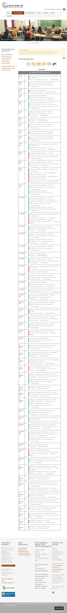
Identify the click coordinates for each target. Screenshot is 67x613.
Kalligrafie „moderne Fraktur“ (35, 172)
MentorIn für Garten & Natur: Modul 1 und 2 (38, 79)
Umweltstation (30, 13)
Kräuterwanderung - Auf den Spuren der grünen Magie (40, 126)
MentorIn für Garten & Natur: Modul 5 (37, 497)
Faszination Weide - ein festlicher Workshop (38, 490)
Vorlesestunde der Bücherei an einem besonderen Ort (40, 221)
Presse (39, 13)
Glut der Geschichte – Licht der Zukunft (37, 176)
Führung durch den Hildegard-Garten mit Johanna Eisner (41, 192)
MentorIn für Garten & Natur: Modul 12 (37, 217)
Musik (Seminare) (6, 56)
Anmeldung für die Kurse (8, 68)
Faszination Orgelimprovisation (35, 363)
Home (8, 13)
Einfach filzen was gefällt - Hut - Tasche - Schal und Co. (41, 468)
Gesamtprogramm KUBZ (8, 66)
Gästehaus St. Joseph (23, 553)
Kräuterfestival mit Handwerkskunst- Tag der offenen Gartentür (42, 187)
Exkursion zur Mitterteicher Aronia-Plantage (38, 333)
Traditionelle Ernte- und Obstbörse (36, 401)
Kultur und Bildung (7, 58)
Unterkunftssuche (6, 70)
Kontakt (9, 16)
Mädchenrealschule (23, 551)
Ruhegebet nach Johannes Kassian (36, 313)
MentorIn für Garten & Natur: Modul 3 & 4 (38, 421)
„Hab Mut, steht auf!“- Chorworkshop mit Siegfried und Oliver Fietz (43, 484)
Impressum (59, 9)
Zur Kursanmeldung (49, 9)
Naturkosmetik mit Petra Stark (35, 133)
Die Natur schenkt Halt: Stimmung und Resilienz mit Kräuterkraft (43, 235)
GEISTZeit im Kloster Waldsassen (36, 92)
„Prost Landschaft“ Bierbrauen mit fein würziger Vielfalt (41, 347)
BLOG (53, 13)
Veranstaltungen (18, 13)
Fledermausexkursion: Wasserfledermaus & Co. (39, 291)
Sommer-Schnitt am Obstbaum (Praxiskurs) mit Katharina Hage (42, 209)
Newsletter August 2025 (8, 582)
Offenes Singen (32, 120)
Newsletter (4, 552)
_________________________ (10, 65)
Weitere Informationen (57, 611)
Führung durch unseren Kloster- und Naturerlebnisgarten (41, 85)
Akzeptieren (59, 608)
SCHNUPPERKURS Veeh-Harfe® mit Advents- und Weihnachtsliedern (44, 502)
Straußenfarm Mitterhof (24, 555)
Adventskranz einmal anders (35, 509)
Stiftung (45, 13)
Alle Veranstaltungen (7, 54)
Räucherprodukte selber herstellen (36, 473)
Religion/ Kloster (6, 63)
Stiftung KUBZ (22, 549)
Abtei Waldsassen (23, 548)
